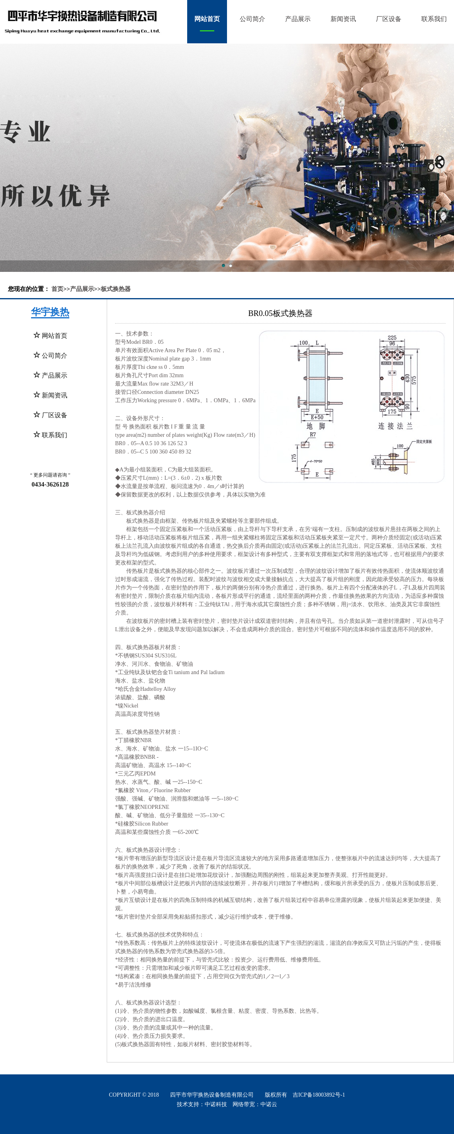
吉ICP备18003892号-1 (319, 1095)
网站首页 (207, 19)
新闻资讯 (343, 19)
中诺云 (268, 1104)
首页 (57, 289)
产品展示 (298, 19)
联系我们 (434, 19)
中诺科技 (216, 1104)
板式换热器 (116, 289)
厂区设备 (388, 19)
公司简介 (252, 19)
